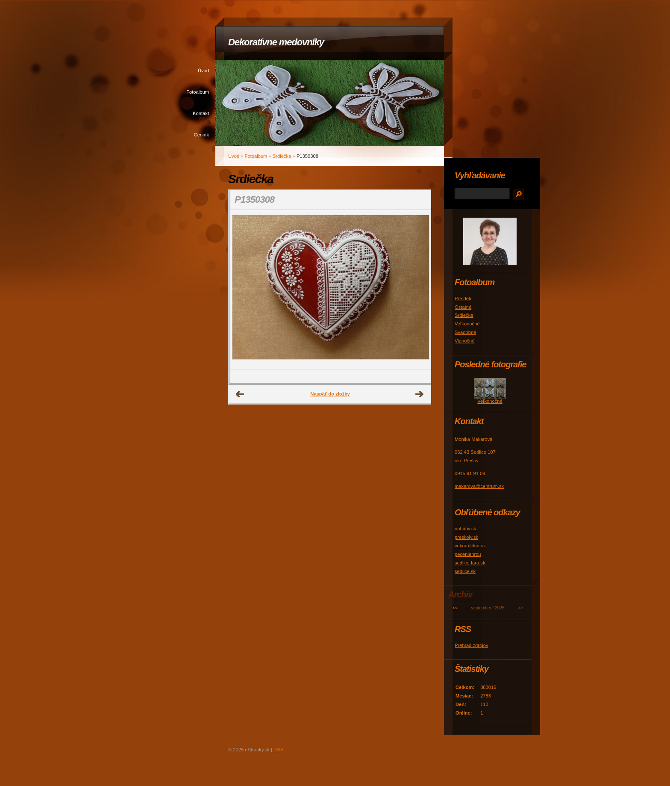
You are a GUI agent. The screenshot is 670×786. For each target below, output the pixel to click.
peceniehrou (468, 554)
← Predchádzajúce (240, 394)
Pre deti (463, 298)
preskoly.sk (466, 537)
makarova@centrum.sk (479, 486)
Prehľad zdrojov (471, 645)
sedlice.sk (465, 571)
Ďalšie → (419, 394)
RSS (278, 749)
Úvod (203, 70)
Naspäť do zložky (330, 393)
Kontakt (201, 113)
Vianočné (464, 340)
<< (455, 608)
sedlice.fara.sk (470, 562)
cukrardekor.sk (470, 545)
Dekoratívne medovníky (276, 42)
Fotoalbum (197, 92)
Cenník (201, 134)
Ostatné (463, 307)
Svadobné (465, 332)
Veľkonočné (467, 323)
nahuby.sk (465, 528)
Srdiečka (282, 156)
